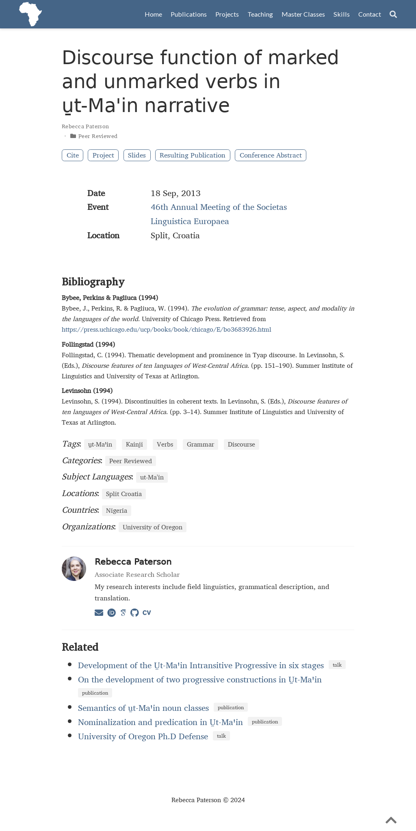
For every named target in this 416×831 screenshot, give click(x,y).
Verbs (165, 444)
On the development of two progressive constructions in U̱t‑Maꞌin (200, 679)
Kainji (134, 444)
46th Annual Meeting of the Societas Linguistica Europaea (219, 214)
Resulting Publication (192, 155)
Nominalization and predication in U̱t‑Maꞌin (160, 722)
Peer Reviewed (97, 136)
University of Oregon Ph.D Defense (143, 736)
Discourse (241, 444)
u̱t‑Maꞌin (100, 444)
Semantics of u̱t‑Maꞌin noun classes (143, 707)
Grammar (200, 444)
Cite (73, 155)
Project (103, 155)
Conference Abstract (271, 155)
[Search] (393, 14)
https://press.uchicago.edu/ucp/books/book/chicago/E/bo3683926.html (166, 329)
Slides (137, 155)
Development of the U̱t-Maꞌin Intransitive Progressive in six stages (201, 665)
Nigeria (116, 510)
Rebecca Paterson (85, 126)
